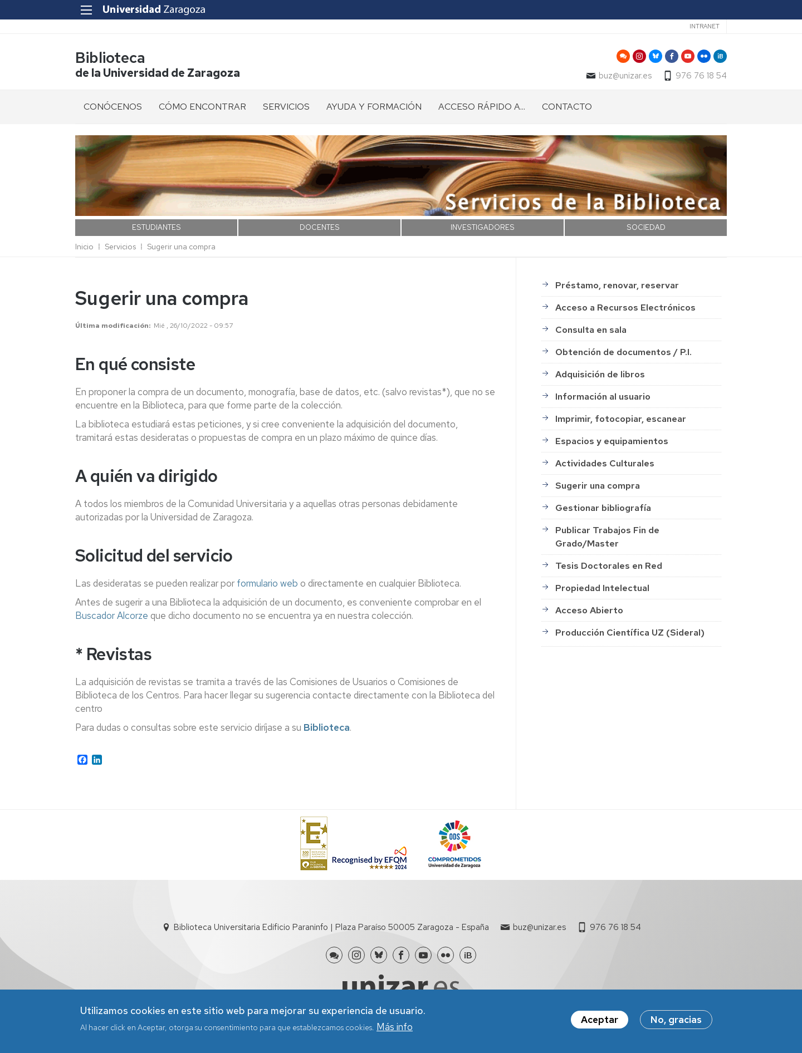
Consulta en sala (591, 330)
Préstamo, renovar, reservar (617, 285)
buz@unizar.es (625, 75)
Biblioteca (110, 57)
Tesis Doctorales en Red (608, 566)
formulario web (267, 583)
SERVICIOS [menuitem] (286, 106)
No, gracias (676, 1019)
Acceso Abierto (589, 610)
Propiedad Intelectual (602, 588)
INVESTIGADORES (483, 227)
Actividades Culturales (604, 463)
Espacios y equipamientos (611, 441)
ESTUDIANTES (156, 227)
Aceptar (599, 1019)
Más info (394, 1027)
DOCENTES (320, 227)
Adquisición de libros (600, 374)
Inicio (84, 247)
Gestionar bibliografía (603, 508)
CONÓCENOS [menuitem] (113, 106)
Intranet (704, 26)
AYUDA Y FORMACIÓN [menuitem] (374, 106)
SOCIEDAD (646, 227)
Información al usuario (603, 396)
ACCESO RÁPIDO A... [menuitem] (481, 106)
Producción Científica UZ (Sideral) (630, 632)
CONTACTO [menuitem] (567, 106)
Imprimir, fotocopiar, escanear (620, 419)
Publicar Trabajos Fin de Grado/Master (607, 536)
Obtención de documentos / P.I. (623, 352)
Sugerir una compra (181, 247)
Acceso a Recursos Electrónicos (625, 307)
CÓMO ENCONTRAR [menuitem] (202, 106)
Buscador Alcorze (111, 615)
